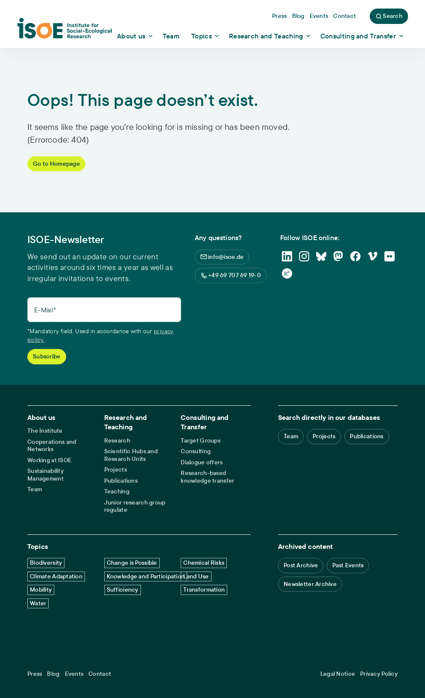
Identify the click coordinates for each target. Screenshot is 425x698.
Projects (115, 469)
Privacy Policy (379, 673)
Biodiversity (46, 562)
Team (34, 489)
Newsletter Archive (310, 584)
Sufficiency (122, 589)
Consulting (196, 451)
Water (38, 603)
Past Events (347, 565)
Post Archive (301, 565)
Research (117, 440)
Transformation (204, 589)
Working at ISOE (49, 460)
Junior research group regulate (135, 506)
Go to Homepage (56, 163)
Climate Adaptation (56, 576)
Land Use (195, 576)
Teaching (116, 491)
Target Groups (200, 440)
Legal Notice (337, 673)
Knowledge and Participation (146, 576)
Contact (99, 673)
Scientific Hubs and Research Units (131, 455)
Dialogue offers (202, 462)
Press (34, 673)
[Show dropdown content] (136, 35)
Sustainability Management (45, 474)
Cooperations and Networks (51, 445)
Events (74, 673)
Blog (53, 673)
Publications (121, 480)
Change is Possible (132, 562)
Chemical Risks (203, 562)
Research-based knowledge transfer (207, 476)
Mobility (41, 589)
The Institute (45, 430)
